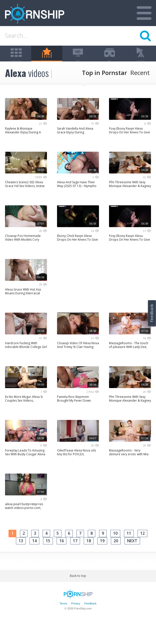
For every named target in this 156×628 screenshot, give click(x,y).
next (132, 548)
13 (21, 548)
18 (88, 548)
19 (102, 548)
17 (75, 548)
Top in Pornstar (104, 80)
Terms (63, 610)
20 (116, 548)
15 (48, 548)
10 (115, 541)
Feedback (90, 610)
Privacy (75, 610)
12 (142, 541)
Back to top (78, 583)
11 (129, 541)
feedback (151, 313)
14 (34, 548)
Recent (140, 80)
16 (61, 548)
